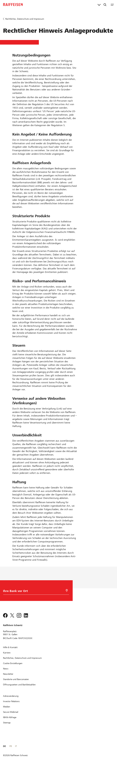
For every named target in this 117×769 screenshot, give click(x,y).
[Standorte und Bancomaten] (16, 679)
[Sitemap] (7, 722)
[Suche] (105, 4)
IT (16, 746)
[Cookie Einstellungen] (12, 663)
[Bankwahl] (35, 592)
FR (10, 746)
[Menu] (112, 4)
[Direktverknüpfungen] (99, 4)
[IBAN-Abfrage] (9, 717)
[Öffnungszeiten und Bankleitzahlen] (19, 684)
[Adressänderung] (10, 696)
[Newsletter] (8, 674)
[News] (5, 668)
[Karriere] (6, 652)
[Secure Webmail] (10, 712)
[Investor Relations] (11, 701)
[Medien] (6, 706)
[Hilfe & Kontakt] (10, 647)
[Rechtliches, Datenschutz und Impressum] (22, 658)
